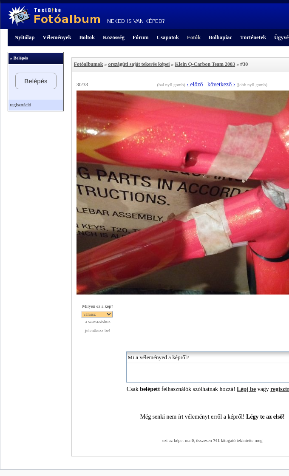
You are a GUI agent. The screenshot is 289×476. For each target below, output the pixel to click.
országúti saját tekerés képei (139, 64)
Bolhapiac (220, 37)
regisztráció (20, 104)
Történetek (253, 37)
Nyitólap (24, 37)
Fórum (141, 37)
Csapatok (168, 37)
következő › (221, 84)
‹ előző (195, 84)
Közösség (114, 37)
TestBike (86, 16)
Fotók (194, 37)
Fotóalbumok (88, 64)
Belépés (35, 81)
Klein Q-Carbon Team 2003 (205, 64)
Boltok (87, 37)
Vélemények (56, 37)
